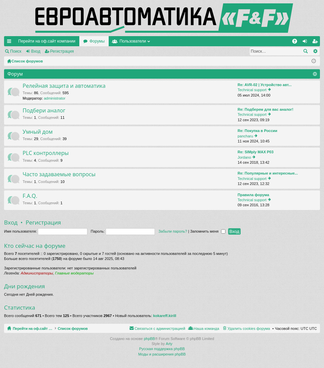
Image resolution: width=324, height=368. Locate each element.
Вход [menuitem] (306, 42)
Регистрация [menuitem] (316, 42)
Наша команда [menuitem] (206, 328)
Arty (169, 344)
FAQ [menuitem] (297, 42)
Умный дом (38, 132)
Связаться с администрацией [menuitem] (160, 328)
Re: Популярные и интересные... (268, 173)
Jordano (244, 157)
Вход (35, 51)
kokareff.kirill (164, 316)
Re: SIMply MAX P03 (255, 152)
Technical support (252, 90)
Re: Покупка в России (257, 131)
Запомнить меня (207, 231)
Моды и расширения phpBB (162, 354)
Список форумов (88, 328)
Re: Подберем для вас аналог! (265, 109)
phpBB (149, 339)
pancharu (245, 136)
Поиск (15, 51)
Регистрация (62, 51)
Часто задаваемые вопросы (59, 174)
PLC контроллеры (46, 153)
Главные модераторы (74, 273)
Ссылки (10, 42)
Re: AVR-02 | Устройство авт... (265, 85)
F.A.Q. (30, 196)
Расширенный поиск (315, 51)
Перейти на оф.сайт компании (46, 41)
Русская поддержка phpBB (162, 349)
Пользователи (132, 41)
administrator (54, 98)
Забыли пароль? (172, 231)
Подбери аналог (44, 110)
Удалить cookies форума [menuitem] (248, 328)
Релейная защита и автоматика (64, 86)
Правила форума (253, 195)
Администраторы (37, 273)
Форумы (97, 41)
